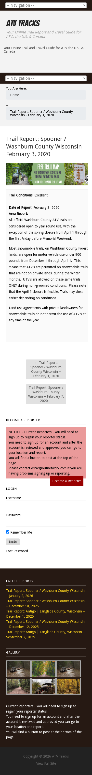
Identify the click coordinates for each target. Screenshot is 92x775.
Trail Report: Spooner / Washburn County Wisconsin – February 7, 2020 (46, 394)
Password (13, 515)
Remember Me (19, 532)
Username (13, 498)
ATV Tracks (22, 23)
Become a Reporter (66, 481)
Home (14, 95)
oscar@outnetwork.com (48, 468)
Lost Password (17, 551)
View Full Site (46, 763)
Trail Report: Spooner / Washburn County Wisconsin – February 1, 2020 (46, 369)
